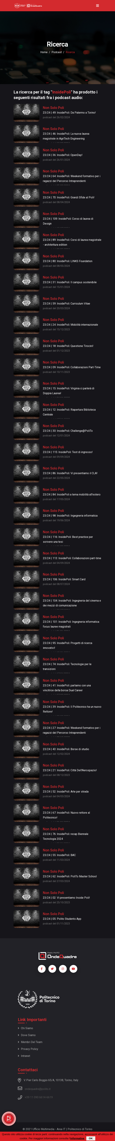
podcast (57, 52)
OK (91, 1138)
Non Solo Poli (53, 108)
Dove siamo (27, 1035)
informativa (77, 1138)
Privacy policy (28, 1049)
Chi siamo (25, 1028)
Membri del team (30, 1042)
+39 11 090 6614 (35, 1097)
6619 (50, 1097)
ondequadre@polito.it (34, 1088)
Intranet (24, 1056)
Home (44, 52)
